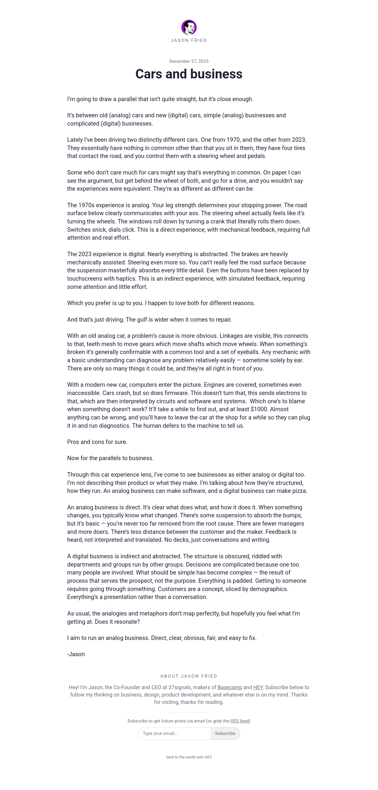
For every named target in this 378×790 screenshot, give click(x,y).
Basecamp (230, 687)
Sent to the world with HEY (189, 757)
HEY (258, 687)
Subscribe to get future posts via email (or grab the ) (189, 721)
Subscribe (225, 733)
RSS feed (240, 721)
